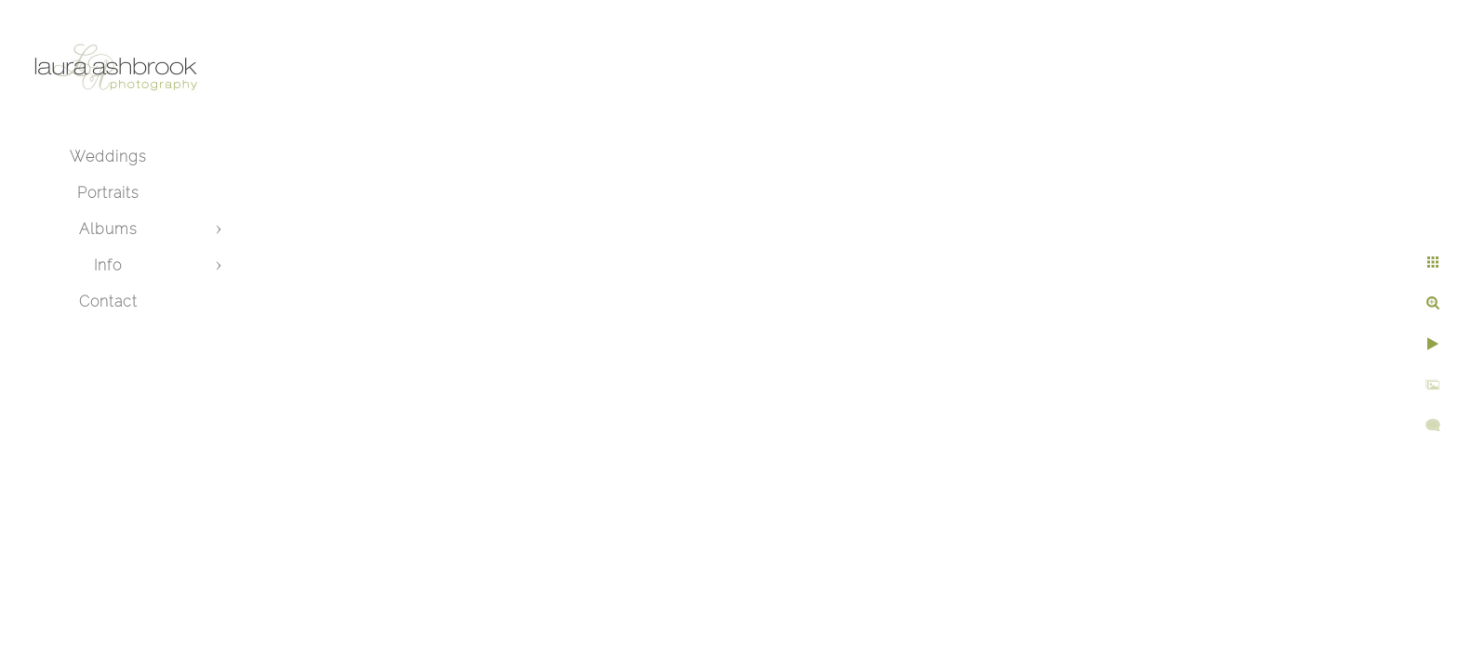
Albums (108, 229)
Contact (108, 301)
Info (108, 265)
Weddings (108, 156)
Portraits (108, 193)
